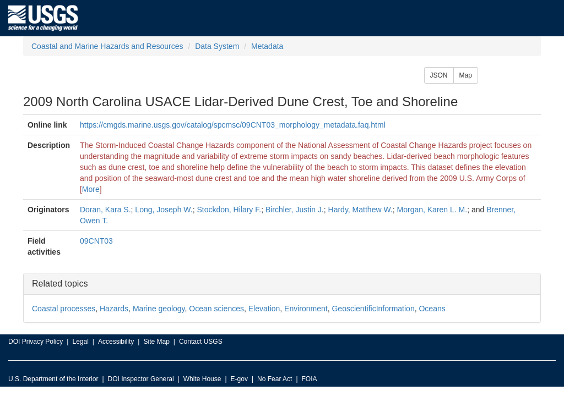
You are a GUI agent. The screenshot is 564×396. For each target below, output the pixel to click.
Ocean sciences (216, 308)
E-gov (239, 379)
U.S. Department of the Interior (53, 379)
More (91, 189)
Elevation (264, 308)
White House (202, 379)
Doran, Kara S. (105, 209)
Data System (217, 46)
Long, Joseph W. (163, 209)
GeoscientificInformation (373, 308)
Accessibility (116, 341)
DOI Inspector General (141, 379)
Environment (306, 308)
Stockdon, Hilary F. (229, 209)
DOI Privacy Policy (35, 341)
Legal (80, 341)
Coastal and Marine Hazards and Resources (107, 46)
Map (465, 75)
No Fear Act (274, 379)
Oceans (432, 308)
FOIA (309, 379)
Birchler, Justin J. (294, 209)
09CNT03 (96, 241)
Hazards (114, 308)
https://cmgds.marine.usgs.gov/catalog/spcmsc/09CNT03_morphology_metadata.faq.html (233, 124)
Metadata (267, 46)
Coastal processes (63, 308)
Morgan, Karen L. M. (432, 209)
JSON (439, 75)
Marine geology (159, 308)
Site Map (156, 341)
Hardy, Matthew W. (360, 209)
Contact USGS (201, 341)
